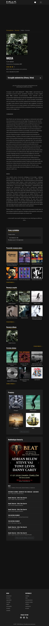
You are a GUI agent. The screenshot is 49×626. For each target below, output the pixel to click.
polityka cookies (29, 602)
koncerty (8, 598)
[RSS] (27, 617)
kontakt (27, 608)
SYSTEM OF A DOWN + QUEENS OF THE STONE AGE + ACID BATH (23, 492)
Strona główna (9, 30)
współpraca (28, 606)
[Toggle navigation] (41, 2)
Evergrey (16, 410)
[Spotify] (24, 617)
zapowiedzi (8, 600)
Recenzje (17, 30)
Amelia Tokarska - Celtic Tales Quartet (17, 498)
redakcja (27, 595)
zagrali (7, 604)
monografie (9, 606)
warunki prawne (29, 600)
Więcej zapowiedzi (24, 431)
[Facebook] (21, 617)
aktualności (8, 595)
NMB (33, 428)
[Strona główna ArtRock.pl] (11, 2)
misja (26, 598)
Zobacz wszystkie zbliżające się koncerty (24, 537)
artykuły (8, 608)
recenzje (8, 602)
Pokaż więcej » (10, 282)
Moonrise (16, 428)
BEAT (9, 486)
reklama (27, 604)
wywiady (8, 610)
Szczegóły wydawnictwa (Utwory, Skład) (21, 77)
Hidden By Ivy (33, 410)
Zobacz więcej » (10, 383)
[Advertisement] (24, 16)
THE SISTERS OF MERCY (14, 515)
